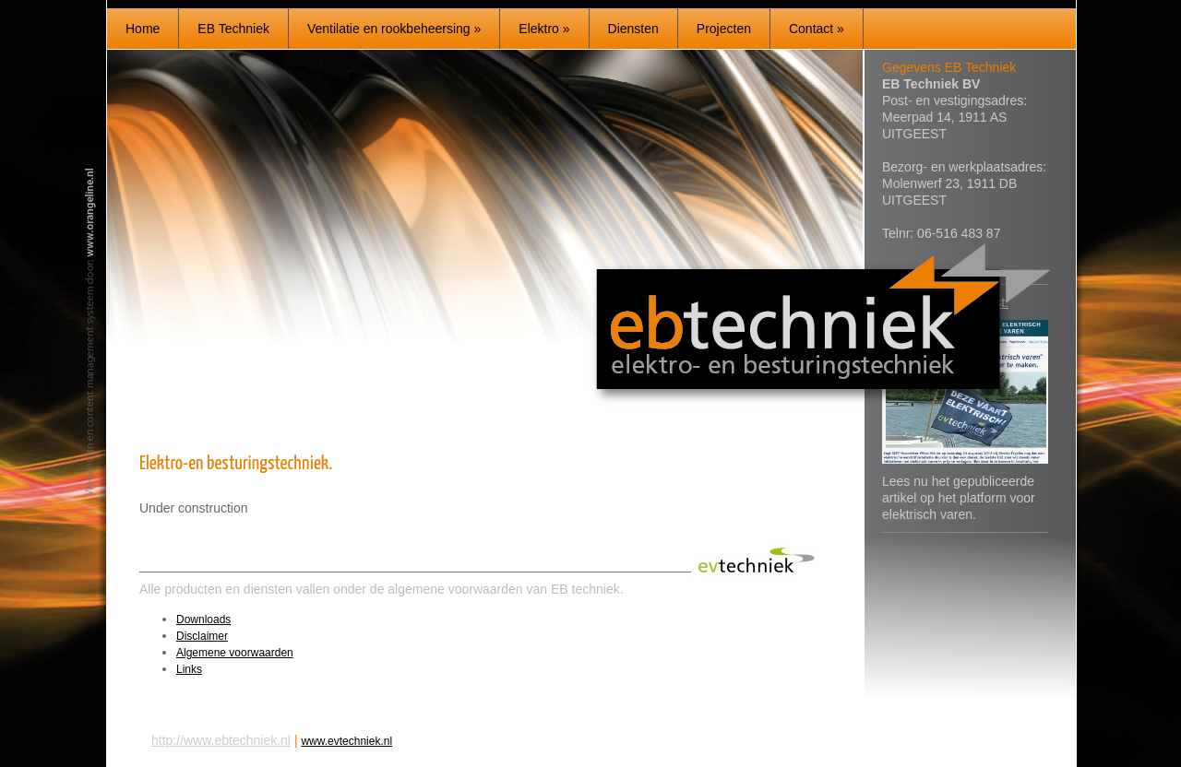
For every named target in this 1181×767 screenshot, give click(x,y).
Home (142, 28)
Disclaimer (202, 636)
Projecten (724, 28)
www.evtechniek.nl (346, 741)
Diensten (633, 28)
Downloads (203, 619)
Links (189, 669)
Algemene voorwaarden (234, 652)
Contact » (816, 28)
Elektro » (544, 28)
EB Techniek (233, 28)
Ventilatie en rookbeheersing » (394, 28)
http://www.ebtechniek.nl (221, 740)
